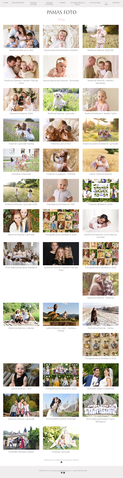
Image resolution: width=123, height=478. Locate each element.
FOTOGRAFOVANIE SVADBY (61, 407)
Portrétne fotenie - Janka (101, 316)
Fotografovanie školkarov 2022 (101, 346)
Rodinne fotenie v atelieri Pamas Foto (21, 69)
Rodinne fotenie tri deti (21, 38)
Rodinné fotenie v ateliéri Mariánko (101, 69)
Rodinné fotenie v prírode (61, 101)
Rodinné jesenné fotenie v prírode (101, 131)
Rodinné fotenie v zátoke (21, 316)
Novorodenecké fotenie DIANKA (61, 38)
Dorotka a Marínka (21, 162)
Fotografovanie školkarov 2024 (61, 222)
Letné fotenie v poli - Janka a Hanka (61, 317)
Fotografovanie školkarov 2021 (61, 376)
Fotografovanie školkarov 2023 (101, 255)
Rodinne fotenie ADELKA (101, 38)
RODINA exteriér (49, 3)
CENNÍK (62, 3)
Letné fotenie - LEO (21, 376)
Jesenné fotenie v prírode (21, 222)
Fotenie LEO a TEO (61, 131)
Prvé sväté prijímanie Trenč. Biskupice (101, 408)
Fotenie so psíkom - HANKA (61, 162)
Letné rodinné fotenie (101, 162)
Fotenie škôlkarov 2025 (101, 192)
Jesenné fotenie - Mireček (101, 285)
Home (5, 3)
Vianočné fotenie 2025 (21, 101)
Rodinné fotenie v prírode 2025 (21, 192)
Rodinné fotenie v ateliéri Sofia (101, 101)
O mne (106, 3)
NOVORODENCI (18, 3)
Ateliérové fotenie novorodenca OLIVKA (101, 223)
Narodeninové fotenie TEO (61, 192)
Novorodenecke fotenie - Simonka (61, 68)
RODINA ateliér (33, 3)
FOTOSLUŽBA (95, 3)
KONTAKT (116, 3)
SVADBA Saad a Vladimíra (101, 376)
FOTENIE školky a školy (77, 3)
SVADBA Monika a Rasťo (21, 439)
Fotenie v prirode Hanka (21, 131)
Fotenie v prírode (61, 439)
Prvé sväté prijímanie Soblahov (21, 255)
